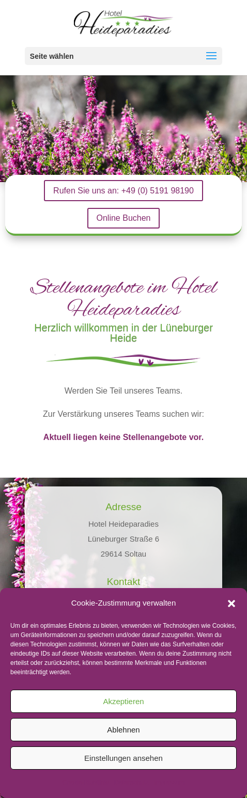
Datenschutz (131, 782)
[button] (231, 603)
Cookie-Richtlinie (86, 782)
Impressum (169, 782)
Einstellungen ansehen (123, 758)
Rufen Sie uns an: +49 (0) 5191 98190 (123, 190)
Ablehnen (123, 729)
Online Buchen (124, 218)
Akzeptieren (123, 701)
